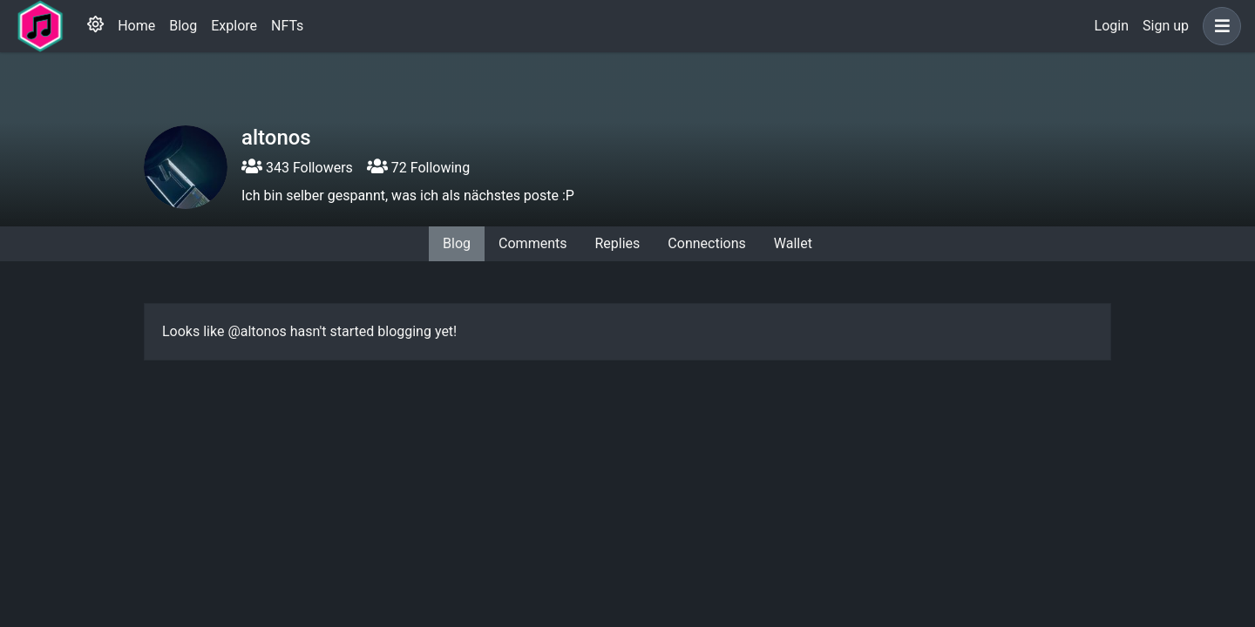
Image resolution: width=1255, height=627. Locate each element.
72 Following (418, 167)
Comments (532, 243)
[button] (1218, 26)
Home (136, 25)
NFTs (287, 25)
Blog (183, 25)
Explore (234, 25)
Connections (706, 243)
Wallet (793, 243)
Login (1112, 25)
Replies (617, 243)
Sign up (1166, 25)
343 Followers (297, 167)
